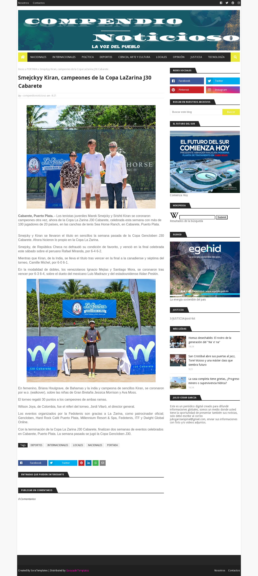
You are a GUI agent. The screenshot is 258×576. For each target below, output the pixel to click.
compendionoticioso (34, 95)
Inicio (21, 69)
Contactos (39, 3)
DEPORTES (36, 445)
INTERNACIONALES (57, 445)
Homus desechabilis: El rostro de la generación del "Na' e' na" (209, 340)
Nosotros (23, 3)
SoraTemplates (39, 570)
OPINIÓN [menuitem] (178, 57)
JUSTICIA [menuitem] (196, 57)
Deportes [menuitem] (106, 57)
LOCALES (78, 445)
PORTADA (32, 69)
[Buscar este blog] (196, 112)
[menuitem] (22, 57)
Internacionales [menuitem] (64, 57)
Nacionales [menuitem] (38, 57)
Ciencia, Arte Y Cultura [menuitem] (134, 57)
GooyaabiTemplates (77, 570)
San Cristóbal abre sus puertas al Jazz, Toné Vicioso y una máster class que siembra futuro (211, 360)
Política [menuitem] (88, 57)
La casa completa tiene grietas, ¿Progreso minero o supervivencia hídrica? (213, 381)
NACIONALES (95, 445)
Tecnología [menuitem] (216, 57)
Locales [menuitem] (161, 57)
